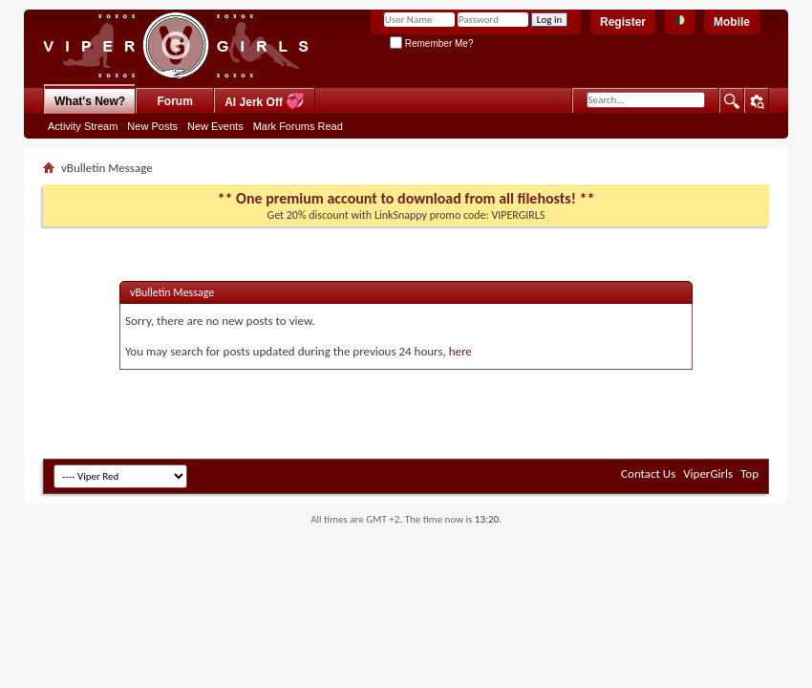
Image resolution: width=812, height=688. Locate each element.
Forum (175, 101)
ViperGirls (708, 473)
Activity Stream (83, 126)
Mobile (732, 22)
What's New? (89, 101)
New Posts (152, 126)
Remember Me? (431, 43)
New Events (215, 126)
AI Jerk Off (264, 101)
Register (623, 22)
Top (749, 473)
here (460, 351)
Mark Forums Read (298, 126)
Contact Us (648, 473)
